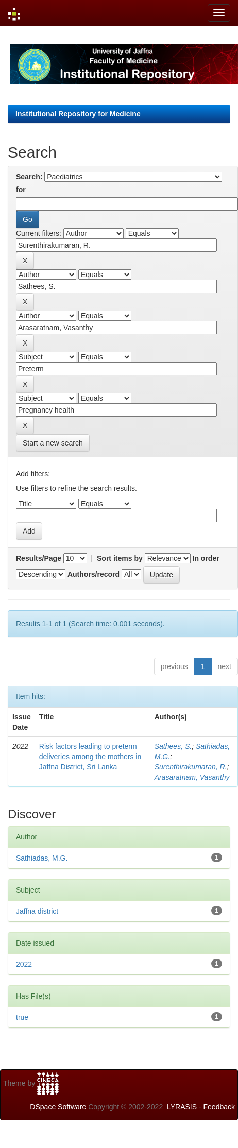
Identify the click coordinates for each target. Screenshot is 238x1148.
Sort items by (120, 558)
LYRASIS (182, 1107)
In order (206, 558)
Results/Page (38, 558)
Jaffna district (37, 911)
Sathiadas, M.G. (41, 858)
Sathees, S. (173, 746)
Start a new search (53, 443)
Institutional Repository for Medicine (78, 114)
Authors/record (93, 574)
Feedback (219, 1107)
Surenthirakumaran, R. (191, 767)
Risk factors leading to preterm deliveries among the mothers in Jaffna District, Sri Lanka (90, 756)
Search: (29, 177)
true (22, 1017)
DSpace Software (58, 1107)
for (21, 189)
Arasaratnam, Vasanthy (192, 777)
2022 (24, 964)
